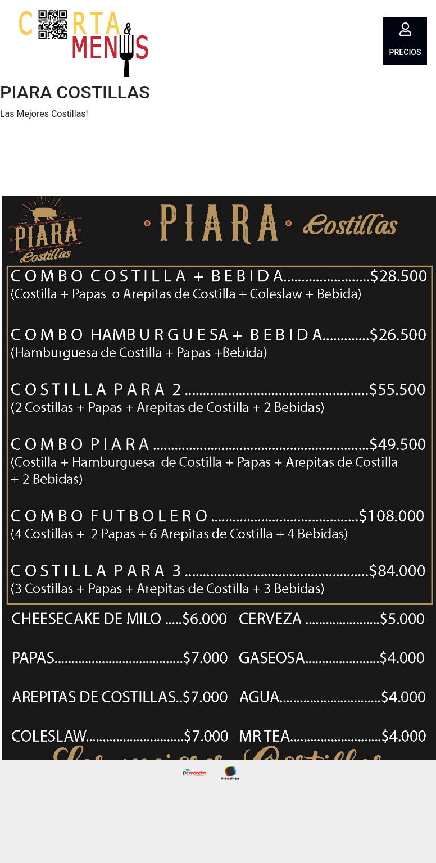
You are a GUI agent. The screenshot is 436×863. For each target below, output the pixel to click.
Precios (405, 52)
